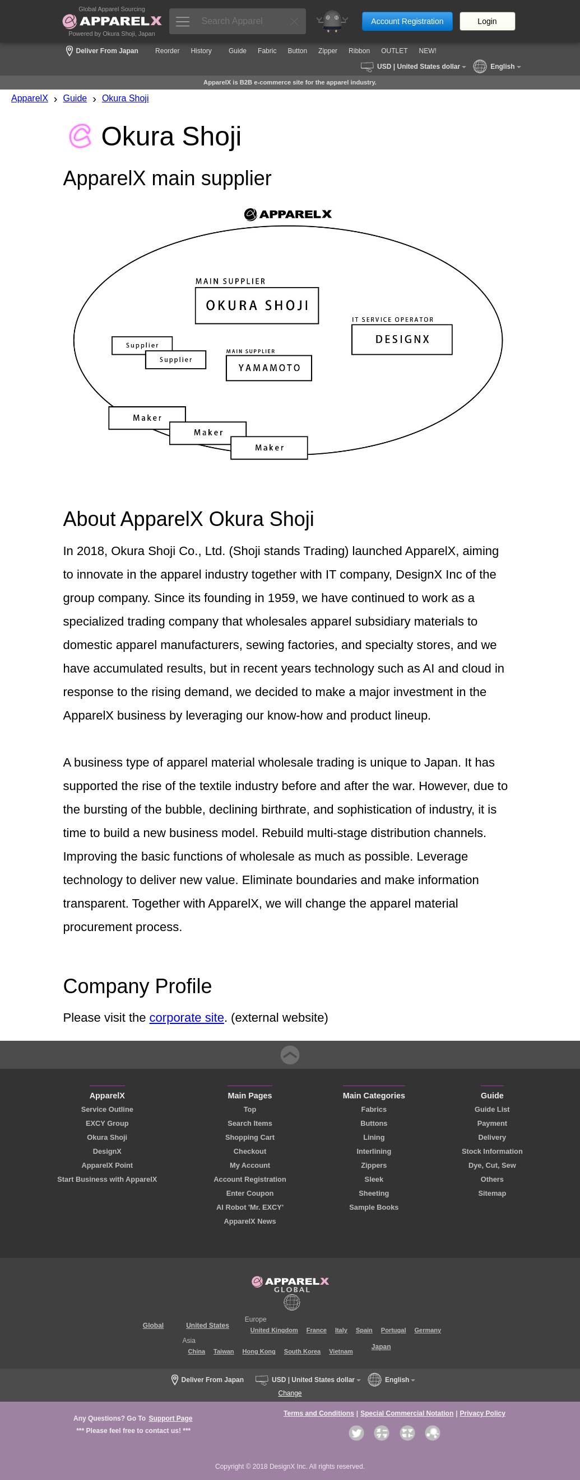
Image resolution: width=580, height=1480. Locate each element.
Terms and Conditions (319, 1413)
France (317, 1330)
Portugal (393, 1330)
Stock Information (492, 1151)
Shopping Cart (250, 1137)
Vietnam (341, 1351)
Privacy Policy (482, 1413)
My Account (250, 1165)
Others (492, 1179)
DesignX (107, 1151)
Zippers (374, 1165)
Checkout (250, 1151)
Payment (492, 1123)
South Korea (302, 1351)
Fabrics (374, 1109)
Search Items (250, 1123)
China (197, 1351)
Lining (373, 1137)
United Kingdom (274, 1330)
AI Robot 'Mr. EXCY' (250, 1207)
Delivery (492, 1137)
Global (153, 1325)
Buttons (373, 1123)
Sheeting (374, 1193)
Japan (381, 1347)
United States (207, 1325)
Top (250, 1109)
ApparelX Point (107, 1165)
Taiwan (224, 1351)
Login (487, 21)
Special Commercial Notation (406, 1413)
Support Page (170, 1418)
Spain (364, 1330)
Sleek (374, 1179)
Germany (427, 1330)
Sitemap (492, 1193)
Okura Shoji (125, 98)
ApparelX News (250, 1221)
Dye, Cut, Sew (492, 1165)
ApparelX (29, 98)
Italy (341, 1330)
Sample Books (373, 1207)
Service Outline (107, 1109)
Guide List (492, 1109)
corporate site (187, 1018)
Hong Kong (259, 1351)
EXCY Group (107, 1123)
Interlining (373, 1151)
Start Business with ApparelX (107, 1179)
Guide (75, 98)
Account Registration (407, 21)
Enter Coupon (250, 1193)
